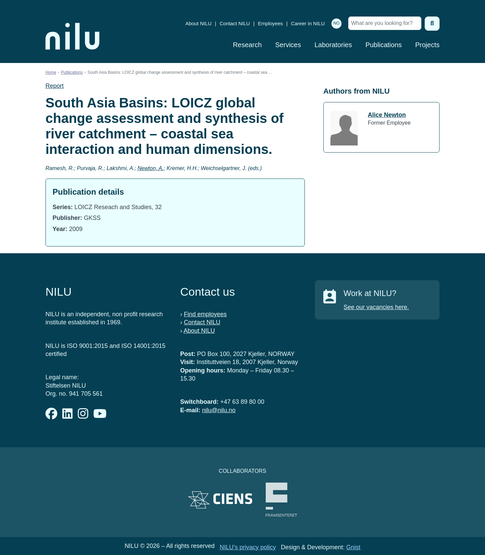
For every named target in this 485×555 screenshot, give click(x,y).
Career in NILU (308, 23)
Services (288, 44)
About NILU (198, 23)
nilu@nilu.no (218, 410)
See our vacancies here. (376, 307)
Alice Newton (387, 114)
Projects (427, 44)
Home (50, 72)
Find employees (205, 314)
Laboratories (333, 44)
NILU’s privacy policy (248, 547)
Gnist (353, 547)
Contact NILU (235, 23)
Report (54, 86)
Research (247, 44)
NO (336, 23)
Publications (383, 44)
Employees (270, 23)
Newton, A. (150, 168)
